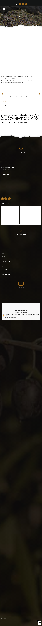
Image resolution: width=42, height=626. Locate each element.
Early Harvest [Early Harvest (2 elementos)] (29, 120)
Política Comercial (6, 277)
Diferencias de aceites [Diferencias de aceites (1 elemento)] (18, 120)
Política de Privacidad (7, 271)
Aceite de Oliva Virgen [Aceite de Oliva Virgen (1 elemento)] (10, 115)
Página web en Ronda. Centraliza (29, 621)
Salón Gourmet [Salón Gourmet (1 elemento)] (32, 122)
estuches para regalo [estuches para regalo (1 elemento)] (36, 120)
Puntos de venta (5, 258)
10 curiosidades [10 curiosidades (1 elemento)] (3, 115)
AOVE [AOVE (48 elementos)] (34, 117)
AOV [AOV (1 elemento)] (31, 117)
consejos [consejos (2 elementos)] (10, 119)
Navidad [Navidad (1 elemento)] (4, 122)
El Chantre (4, 253)
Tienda (3, 256)
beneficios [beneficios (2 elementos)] (5, 119)
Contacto (4, 266)
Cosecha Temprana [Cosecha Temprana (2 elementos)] (5, 120)
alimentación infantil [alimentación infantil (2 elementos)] (26, 117)
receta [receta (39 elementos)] (17, 122)
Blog (3, 264)
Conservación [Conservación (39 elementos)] (18, 119)
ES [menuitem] (16, 4)
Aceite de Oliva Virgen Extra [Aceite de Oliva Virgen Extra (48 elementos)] (27, 115)
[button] (4, 9)
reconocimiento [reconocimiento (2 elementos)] (23, 122)
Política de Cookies (6, 274)
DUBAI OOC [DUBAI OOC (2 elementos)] (24, 120)
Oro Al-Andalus (5, 251)
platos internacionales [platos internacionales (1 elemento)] (10, 122)
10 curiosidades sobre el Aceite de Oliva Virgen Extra (16, 76)
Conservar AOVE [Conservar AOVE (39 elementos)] (32, 119)
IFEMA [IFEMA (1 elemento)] (2, 122)
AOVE (5, 105)
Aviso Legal (4, 269)
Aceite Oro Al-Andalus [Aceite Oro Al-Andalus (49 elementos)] (11, 117)
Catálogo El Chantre (6, 261)
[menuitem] (16, 4)
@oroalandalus (21, 311)
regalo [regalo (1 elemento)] (28, 122)
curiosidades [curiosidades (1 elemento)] (12, 120)
